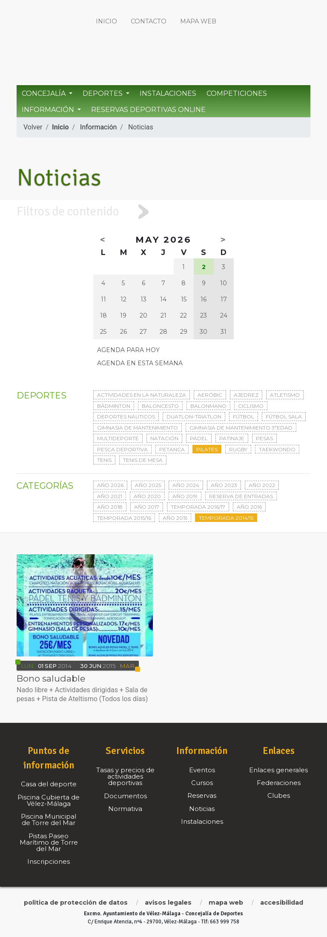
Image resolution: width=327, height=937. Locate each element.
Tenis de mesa (143, 460)
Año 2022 (262, 485)
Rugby (238, 449)
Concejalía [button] (44, 93)
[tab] (163, 212)
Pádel (199, 438)
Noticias (140, 127)
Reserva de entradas (241, 496)
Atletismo (285, 395)
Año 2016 (249, 507)
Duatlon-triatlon (193, 416)
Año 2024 (185, 485)
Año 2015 (175, 518)
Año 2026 (110, 485)
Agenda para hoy (128, 350)
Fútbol (243, 416)
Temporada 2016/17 (198, 507)
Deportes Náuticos (126, 416)
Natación (164, 438)
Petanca (172, 449)
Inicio (106, 21)
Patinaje (231, 438)
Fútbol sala (284, 416)
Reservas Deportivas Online (148, 110)
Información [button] (49, 110)
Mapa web (198, 21)
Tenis (104, 460)
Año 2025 (148, 485)
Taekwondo (277, 449)
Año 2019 (185, 496)
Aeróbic (210, 395)
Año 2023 (224, 485)
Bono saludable (51, 678)
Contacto (148, 21)
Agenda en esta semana (140, 363)
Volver (32, 127)
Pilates (207, 449)
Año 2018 (110, 507)
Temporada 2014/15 (226, 518)
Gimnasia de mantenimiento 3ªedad (241, 427)
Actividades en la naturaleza (141, 395)
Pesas (264, 438)
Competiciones (237, 93)
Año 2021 (109, 496)
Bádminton (113, 406)
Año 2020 (147, 496)
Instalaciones (168, 93)
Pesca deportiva (122, 449)
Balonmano (208, 406)
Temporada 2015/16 (124, 518)
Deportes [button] (103, 93)
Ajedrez (246, 395)
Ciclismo (251, 406)
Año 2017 (146, 507)
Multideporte (118, 438)
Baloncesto (160, 406)
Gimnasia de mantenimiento (137, 427)
